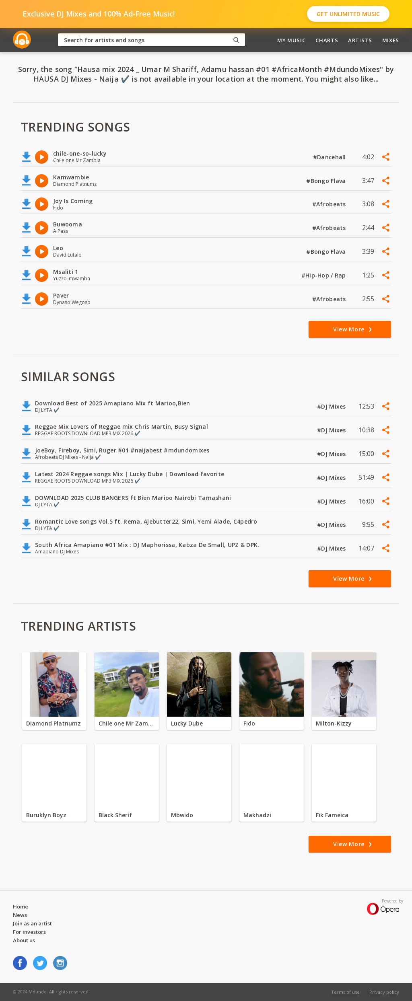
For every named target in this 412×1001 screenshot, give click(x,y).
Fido (249, 723)
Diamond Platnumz (53, 723)
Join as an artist (32, 923)
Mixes (390, 40)
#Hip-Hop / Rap (324, 275)
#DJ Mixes (332, 406)
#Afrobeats (330, 204)
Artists (360, 40)
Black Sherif (115, 815)
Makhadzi (257, 815)
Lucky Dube (187, 723)
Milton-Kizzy (334, 723)
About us (24, 940)
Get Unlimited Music (348, 14)
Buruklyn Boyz (46, 815)
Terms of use (345, 992)
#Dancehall (330, 157)
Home (20, 906)
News (20, 915)
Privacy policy (384, 992)
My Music (291, 40)
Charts (326, 40)
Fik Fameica (332, 815)
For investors (29, 931)
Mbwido (182, 815)
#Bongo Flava (327, 181)
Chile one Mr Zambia (127, 723)
